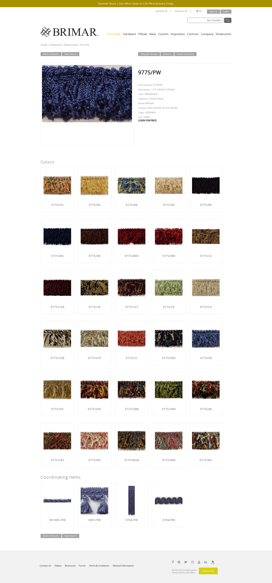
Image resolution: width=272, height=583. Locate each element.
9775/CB (94, 307)
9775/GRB (132, 409)
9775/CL (131, 358)
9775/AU (57, 205)
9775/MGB (131, 460)
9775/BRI (169, 256)
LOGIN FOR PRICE (147, 120)
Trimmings (114, 34)
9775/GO (57, 409)
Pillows (142, 34)
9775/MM (169, 460)
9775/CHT (94, 358)
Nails (153, 34)
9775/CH (206, 307)
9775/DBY (169, 358)
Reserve (167, 54)
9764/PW (131, 520)
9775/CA (206, 256)
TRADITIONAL (71, 45)
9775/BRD (132, 256)
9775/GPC (94, 409)
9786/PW (169, 520)
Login (226, 11)
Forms (82, 565)
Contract (193, 34)
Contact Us (45, 565)
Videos (57, 565)
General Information (123, 565)
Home (44, 45)
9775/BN (57, 256)
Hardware (129, 34)
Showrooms (223, 34)
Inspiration (178, 34)
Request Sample (149, 54)
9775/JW (206, 409)
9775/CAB (57, 307)
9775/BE (169, 205)
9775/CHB (57, 358)
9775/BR (94, 256)
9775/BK (206, 205)
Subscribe (208, 571)
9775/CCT (131, 307)
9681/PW (94, 520)
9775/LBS (57, 460)
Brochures (70, 565)
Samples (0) (161, 11)
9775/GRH (169, 409)
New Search (71, 54)
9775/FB (206, 358)
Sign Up (213, 11)
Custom (163, 34)
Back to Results (51, 54)
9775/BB (132, 205)
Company (207, 34)
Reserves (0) (181, 11)
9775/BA (95, 205)
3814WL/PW (57, 520)
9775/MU (205, 460)
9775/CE (169, 307)
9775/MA (94, 460)
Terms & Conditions (99, 565)
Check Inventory (185, 54)
